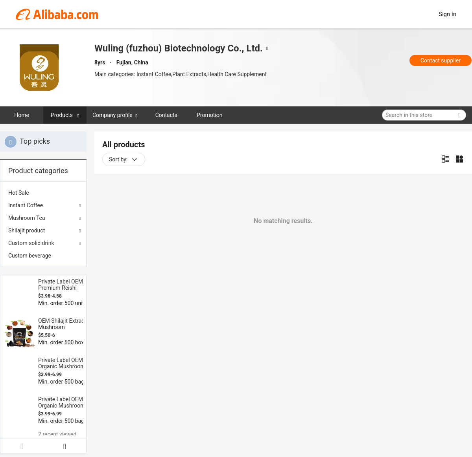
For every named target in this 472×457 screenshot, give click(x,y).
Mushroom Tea (26, 218)
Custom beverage (29, 255)
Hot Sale (18, 193)
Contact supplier (440, 60)
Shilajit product (26, 230)
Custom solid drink (31, 243)
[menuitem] (43, 192)
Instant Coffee (25, 205)
